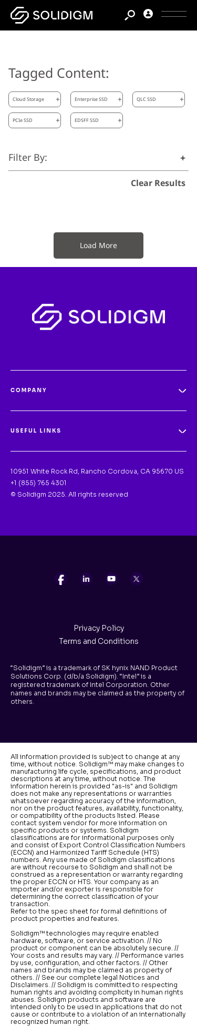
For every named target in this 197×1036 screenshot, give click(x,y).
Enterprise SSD (98, 99)
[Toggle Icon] (173, 15)
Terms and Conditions (99, 641)
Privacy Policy (99, 628)
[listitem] (61, 578)
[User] (148, 15)
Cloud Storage (36, 99)
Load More (98, 245)
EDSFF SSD (98, 120)
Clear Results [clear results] (158, 183)
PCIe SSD (36, 120)
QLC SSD (160, 99)
